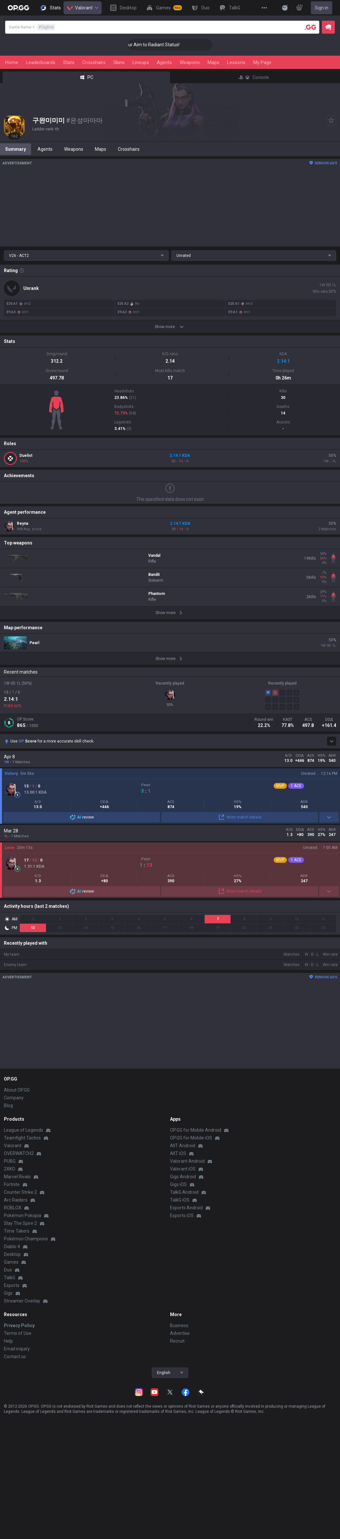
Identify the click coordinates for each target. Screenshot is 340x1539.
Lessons (236, 62)
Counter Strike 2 (20, 1192)
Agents (164, 62)
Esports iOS (182, 1215)
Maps (213, 62)
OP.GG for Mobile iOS (191, 1137)
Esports (11, 1285)
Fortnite (12, 1184)
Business (179, 1325)
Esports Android (186, 1207)
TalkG (9, 1277)
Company (14, 1097)
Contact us (15, 1356)
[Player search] (310, 27)
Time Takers (16, 1231)
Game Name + (32, 27)
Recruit (177, 1341)
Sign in (321, 7)
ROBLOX (12, 1207)
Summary (15, 149)
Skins (119, 62)
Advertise (180, 1333)
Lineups (140, 62)
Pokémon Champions (26, 1238)
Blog (8, 1105)
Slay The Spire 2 (20, 1223)
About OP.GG (17, 1090)
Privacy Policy (19, 1325)
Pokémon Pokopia (22, 1215)
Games (11, 1262)
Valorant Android (187, 1161)
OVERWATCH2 (19, 1153)
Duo (8, 1269)
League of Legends (23, 1130)
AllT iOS (178, 1153)
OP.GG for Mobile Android (195, 1130)
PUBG (10, 1161)
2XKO (9, 1168)
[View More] (264, 7)
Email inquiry (17, 1348)
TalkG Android (184, 1192)
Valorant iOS (183, 1168)
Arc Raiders (16, 1200)
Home (11, 62)
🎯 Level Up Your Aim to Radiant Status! (151, 44)
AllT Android (182, 1145)
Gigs (8, 1293)
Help (8, 1341)
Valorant (82, 8)
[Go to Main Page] (18, 8)
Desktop (12, 1254)
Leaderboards (40, 62)
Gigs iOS (178, 1184)
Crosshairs (94, 62)
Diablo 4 (12, 1246)
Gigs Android (183, 1176)
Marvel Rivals (17, 1176)
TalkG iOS (179, 1200)
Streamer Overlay (22, 1300)
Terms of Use (17, 1333)
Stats (68, 62)
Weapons (190, 62)
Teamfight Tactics (22, 1137)
